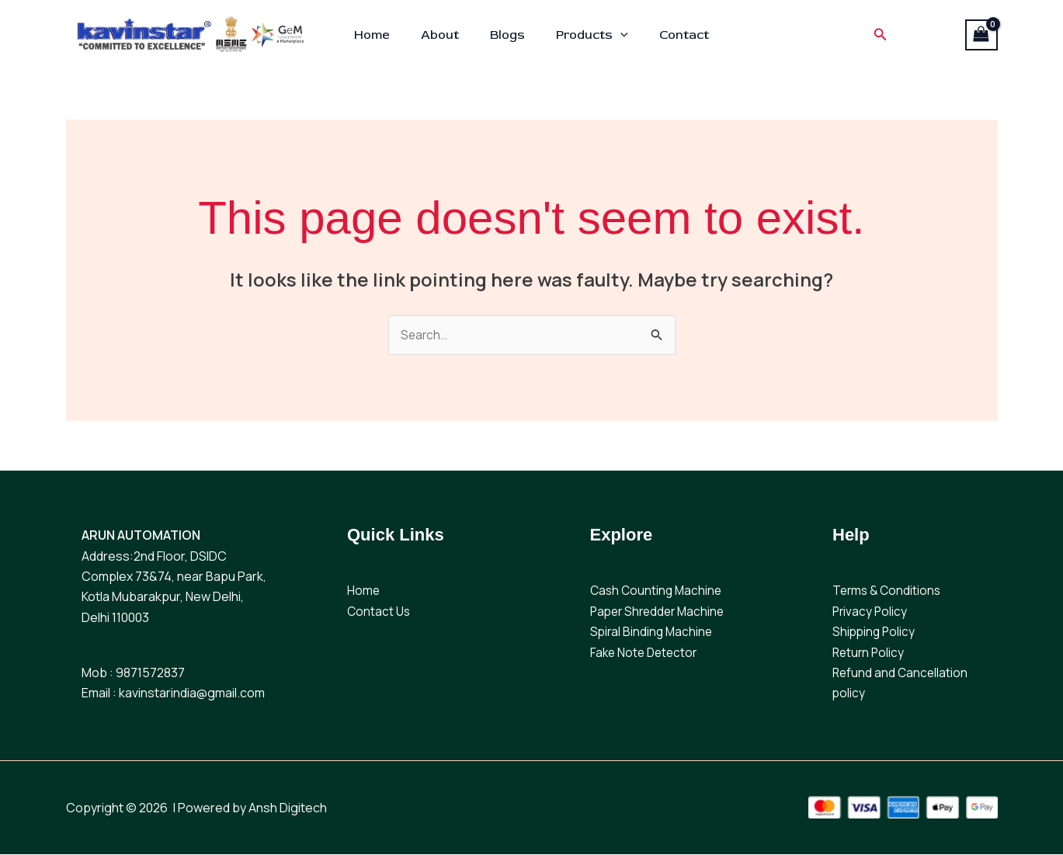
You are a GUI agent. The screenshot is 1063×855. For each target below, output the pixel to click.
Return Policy (869, 653)
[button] (614, 35)
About (446, 35)
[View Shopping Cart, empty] (981, 34)
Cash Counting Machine (658, 591)
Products (586, 35)
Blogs (507, 35)
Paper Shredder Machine (660, 611)
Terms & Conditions (888, 591)
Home (384, 35)
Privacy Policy (870, 611)
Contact (672, 35)
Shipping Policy (875, 632)
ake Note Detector (649, 653)
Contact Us (379, 611)
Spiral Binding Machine (653, 632)
